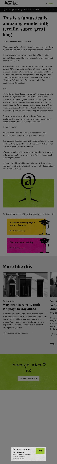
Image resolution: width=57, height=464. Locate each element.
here (23, 458)
